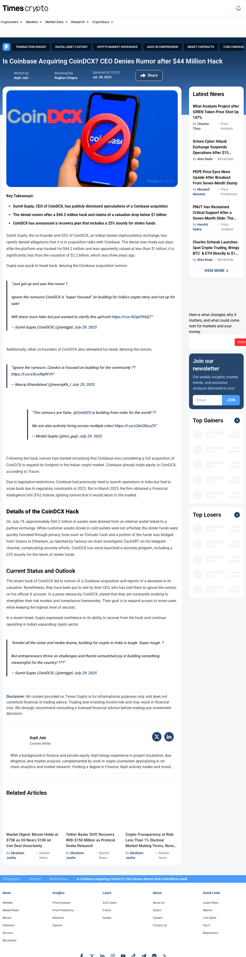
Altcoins (8, 933)
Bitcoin (7, 918)
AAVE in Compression (162, 47)
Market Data (54, 22)
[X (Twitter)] (156, 736)
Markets (32, 22)
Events (107, 910)
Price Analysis (61, 902)
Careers (157, 918)
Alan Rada (205, 159)
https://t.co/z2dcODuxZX (134, 426)
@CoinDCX (82, 412)
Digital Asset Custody (71, 47)
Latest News (210, 902)
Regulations (210, 933)
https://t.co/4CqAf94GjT (131, 317)
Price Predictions (63, 910)
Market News (59, 879)
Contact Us (160, 925)
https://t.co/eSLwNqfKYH (32, 374)
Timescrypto (12, 879)
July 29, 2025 (85, 327)
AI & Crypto (110, 902)
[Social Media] (238, 8)
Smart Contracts (200, 47)
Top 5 (206, 925)
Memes (207, 910)
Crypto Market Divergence (117, 47)
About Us (159, 902)
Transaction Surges (31, 47)
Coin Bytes (209, 918)
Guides (107, 918)
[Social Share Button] (149, 75)
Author (157, 910)
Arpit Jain (21, 78)
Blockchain (226, 159)
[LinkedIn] (169, 736)
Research (78, 22)
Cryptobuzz (100, 22)
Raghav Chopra (66, 78)
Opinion (57, 925)
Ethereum (9, 925)
